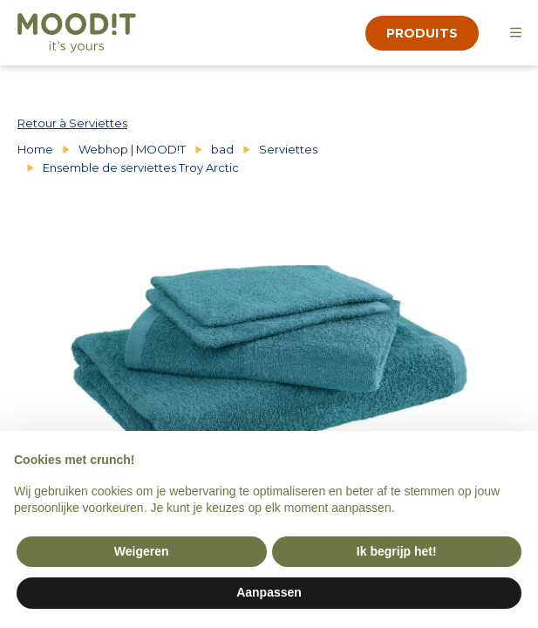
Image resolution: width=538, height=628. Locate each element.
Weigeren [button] (141, 551)
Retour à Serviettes (72, 123)
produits (422, 33)
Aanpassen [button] (269, 592)
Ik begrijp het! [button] (397, 551)
